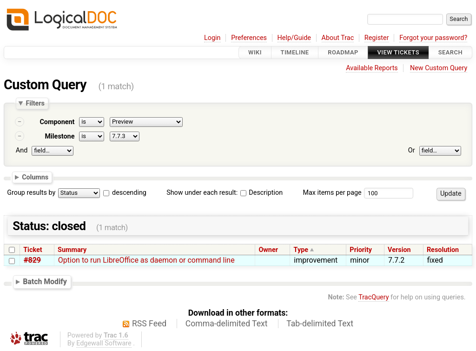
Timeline (295, 52)
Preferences (249, 38)
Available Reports (372, 68)
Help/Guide (294, 38)
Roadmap (343, 52)
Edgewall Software (104, 343)
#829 (32, 260)
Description (261, 193)
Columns (35, 176)
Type (301, 250)
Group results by (31, 193)
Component (57, 122)
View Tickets (398, 52)
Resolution (443, 250)
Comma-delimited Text (226, 323)
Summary (72, 250)
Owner (268, 250)
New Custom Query (438, 68)
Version (399, 250)
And (21, 150)
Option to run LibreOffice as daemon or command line (146, 260)
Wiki (255, 52)
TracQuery (373, 297)
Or (411, 150)
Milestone (59, 136)
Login (212, 38)
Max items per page (332, 193)
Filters (35, 103)
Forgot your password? (433, 38)
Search (450, 52)
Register (376, 38)
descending (129, 193)
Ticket (32, 250)
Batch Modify (45, 281)
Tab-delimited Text (319, 323)
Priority (361, 250)
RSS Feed (149, 323)
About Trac (338, 38)
